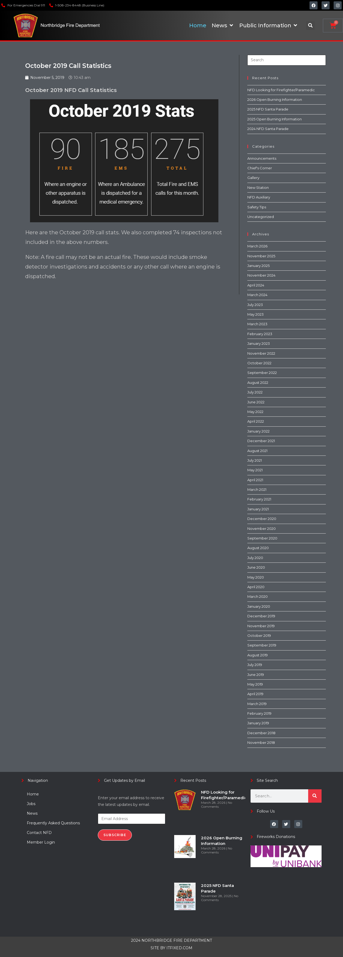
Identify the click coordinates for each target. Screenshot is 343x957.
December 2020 (261, 518)
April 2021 (255, 480)
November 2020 (261, 528)
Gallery (253, 177)
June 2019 (255, 674)
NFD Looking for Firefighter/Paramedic (281, 90)
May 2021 (255, 470)
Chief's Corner (259, 168)
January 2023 (258, 343)
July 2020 (255, 558)
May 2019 (255, 684)
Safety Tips (256, 207)
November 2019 (261, 626)
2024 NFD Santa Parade (268, 129)
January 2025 (258, 265)
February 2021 (259, 499)
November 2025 (261, 256)
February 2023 (259, 334)
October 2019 (259, 635)
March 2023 (257, 324)
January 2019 (258, 723)
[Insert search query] (286, 60)
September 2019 (261, 645)
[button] (310, 25)
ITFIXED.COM (179, 947)
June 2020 (256, 567)
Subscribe (114, 835)
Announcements (261, 158)
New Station (258, 187)
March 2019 (257, 704)
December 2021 (261, 441)
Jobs (31, 803)
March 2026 (257, 246)
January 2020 (258, 606)
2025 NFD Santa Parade (267, 109)
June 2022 (255, 402)
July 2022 (255, 392)
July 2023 (255, 305)
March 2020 (257, 596)
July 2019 (254, 665)
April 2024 (255, 285)
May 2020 (255, 577)
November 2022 (261, 353)
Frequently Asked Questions (53, 823)
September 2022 (262, 372)
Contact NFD (39, 832)
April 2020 (255, 587)
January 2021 (258, 509)
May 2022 (255, 411)
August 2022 (257, 382)
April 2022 (255, 421)
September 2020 (262, 538)
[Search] (315, 796)
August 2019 (257, 655)
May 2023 (255, 314)
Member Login (41, 842)
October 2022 (259, 363)
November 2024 (261, 275)
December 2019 (261, 616)
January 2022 (258, 431)
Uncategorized (260, 217)
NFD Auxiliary (258, 197)
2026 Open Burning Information (274, 99)
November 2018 (261, 742)
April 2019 (255, 694)
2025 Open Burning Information (274, 119)
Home (33, 794)
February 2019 (259, 713)
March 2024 (257, 295)
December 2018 (261, 733)
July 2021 (254, 460)
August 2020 (258, 548)
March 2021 (256, 489)
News (32, 813)
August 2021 (257, 451)
